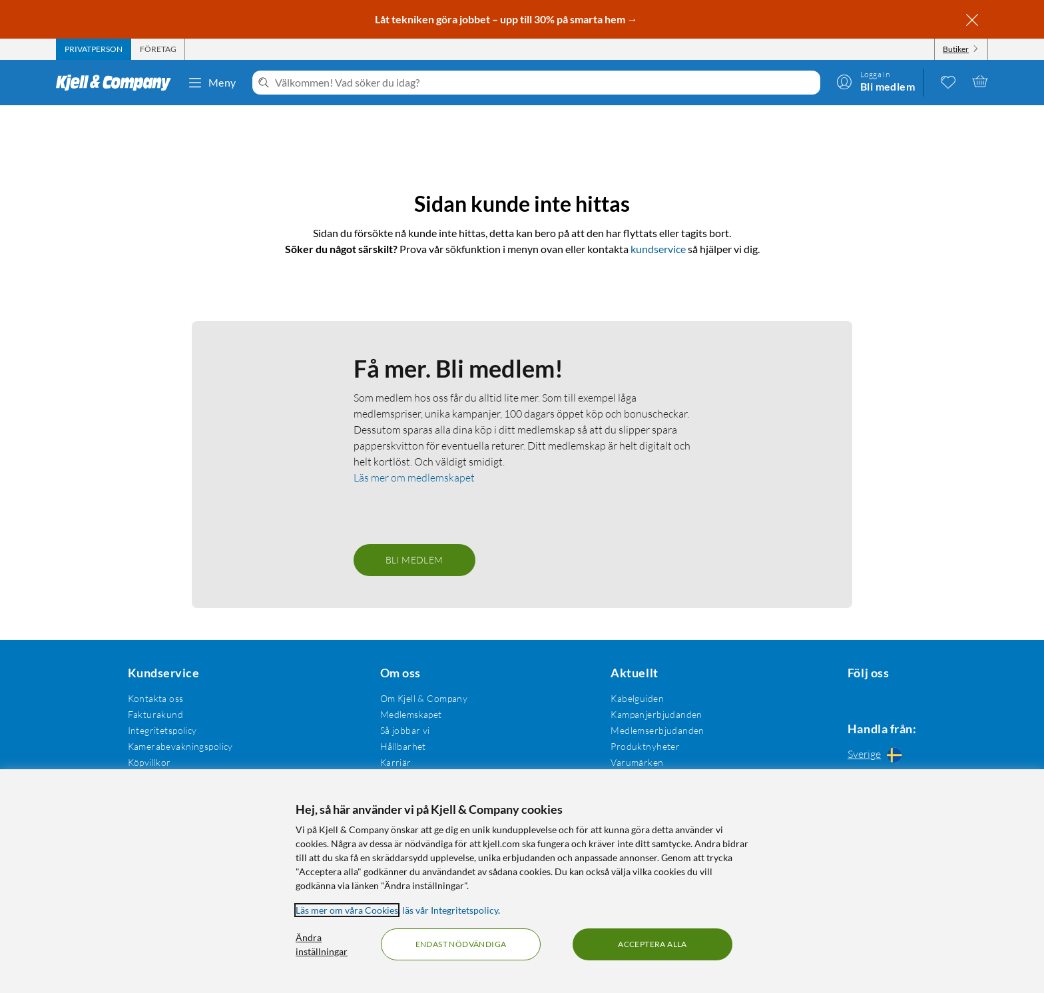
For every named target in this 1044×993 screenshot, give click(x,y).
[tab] (93, 49)
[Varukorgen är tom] (980, 81)
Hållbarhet (399, 743)
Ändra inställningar (322, 944)
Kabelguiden (630, 695)
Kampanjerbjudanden (650, 711)
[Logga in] (875, 81)
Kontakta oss (154, 695)
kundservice (658, 230)
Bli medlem (414, 557)
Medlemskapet (407, 711)
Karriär (391, 759)
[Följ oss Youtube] (910, 695)
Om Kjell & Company (420, 695)
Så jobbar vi (401, 727)
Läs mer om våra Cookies (347, 910)
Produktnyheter (638, 743)
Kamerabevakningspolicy (178, 743)
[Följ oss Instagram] (878, 695)
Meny (211, 83)
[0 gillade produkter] (948, 81)
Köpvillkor (147, 759)
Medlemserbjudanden (651, 727)
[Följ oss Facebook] (846, 695)
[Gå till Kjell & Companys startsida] (117, 83)
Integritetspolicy (160, 727)
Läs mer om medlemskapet (414, 475)
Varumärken (630, 759)
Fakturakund (154, 711)
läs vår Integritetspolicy (450, 910)
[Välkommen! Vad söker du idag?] (545, 83)
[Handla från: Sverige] (878, 754)
